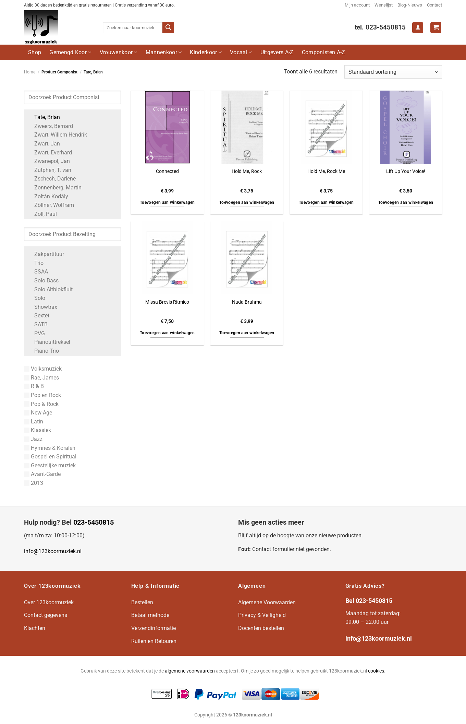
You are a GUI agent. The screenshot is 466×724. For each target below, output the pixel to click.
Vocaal (241, 52)
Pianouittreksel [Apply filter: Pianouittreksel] (48, 342)
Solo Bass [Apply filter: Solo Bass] (43, 280)
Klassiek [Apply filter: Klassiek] (37, 430)
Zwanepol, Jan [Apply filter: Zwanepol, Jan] (48, 161)
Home (29, 72)
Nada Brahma (247, 302)
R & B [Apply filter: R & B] (34, 386)
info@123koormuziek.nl (53, 551)
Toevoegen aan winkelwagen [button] (167, 202)
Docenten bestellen (261, 628)
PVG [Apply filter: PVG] (36, 333)
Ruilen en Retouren (153, 641)
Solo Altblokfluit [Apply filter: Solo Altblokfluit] (50, 289)
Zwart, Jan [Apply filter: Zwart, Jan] (43, 143)
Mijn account (357, 5)
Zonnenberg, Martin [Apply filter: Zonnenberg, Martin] (54, 187)
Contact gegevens (45, 615)
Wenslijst (384, 5)
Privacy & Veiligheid (262, 615)
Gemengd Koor (70, 52)
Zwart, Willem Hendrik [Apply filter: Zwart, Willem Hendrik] (57, 134)
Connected (167, 171)
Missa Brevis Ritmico (167, 302)
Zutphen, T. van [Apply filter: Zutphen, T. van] (49, 170)
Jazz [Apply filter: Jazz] (33, 439)
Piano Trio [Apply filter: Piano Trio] (43, 351)
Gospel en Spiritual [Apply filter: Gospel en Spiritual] (50, 456)
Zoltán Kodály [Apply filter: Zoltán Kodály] (47, 196)
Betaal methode (150, 615)
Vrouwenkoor (118, 52)
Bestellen (142, 602)
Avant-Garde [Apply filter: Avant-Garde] (42, 474)
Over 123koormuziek (49, 602)
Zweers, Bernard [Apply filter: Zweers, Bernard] (50, 126)
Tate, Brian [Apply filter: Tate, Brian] (43, 117)
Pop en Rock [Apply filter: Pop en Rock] (42, 395)
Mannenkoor (164, 52)
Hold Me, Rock (247, 171)
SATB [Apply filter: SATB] (37, 324)
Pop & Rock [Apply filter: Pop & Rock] (41, 404)
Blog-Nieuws (409, 5)
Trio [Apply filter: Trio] (35, 263)
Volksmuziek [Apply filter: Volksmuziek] (43, 368)
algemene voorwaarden (190, 671)
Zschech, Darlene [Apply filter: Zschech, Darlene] (51, 178)
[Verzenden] (168, 28)
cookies (376, 671)
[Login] (417, 27)
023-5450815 (93, 522)
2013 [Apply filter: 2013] (33, 483)
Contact (434, 5)
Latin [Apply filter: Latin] (33, 421)
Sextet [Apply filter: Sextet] (38, 315)
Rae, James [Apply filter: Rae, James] (41, 377)
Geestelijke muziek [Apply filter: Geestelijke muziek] (50, 465)
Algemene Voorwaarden (267, 602)
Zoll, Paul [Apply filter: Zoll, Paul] (42, 214)
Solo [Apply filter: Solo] (36, 298)
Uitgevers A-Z (277, 52)
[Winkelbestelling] (393, 72)
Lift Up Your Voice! (405, 171)
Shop (34, 52)
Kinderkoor (206, 52)
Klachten (34, 628)
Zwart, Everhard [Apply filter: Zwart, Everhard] (49, 152)
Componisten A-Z (323, 52)
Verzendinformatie (153, 628)
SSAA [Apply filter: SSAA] (37, 271)
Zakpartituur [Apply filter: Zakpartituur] (45, 254)
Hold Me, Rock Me (326, 171)
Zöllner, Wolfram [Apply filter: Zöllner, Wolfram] (50, 205)
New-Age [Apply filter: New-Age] (38, 412)
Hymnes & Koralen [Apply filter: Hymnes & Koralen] (49, 448)
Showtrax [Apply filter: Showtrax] (42, 307)
